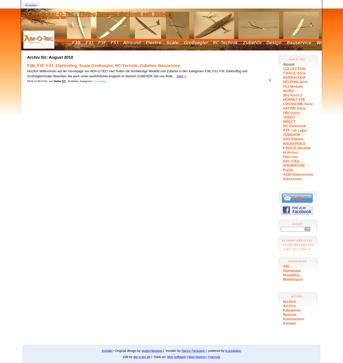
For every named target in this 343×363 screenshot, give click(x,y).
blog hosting (197, 357)
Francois (214, 357)
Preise (288, 170)
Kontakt (289, 323)
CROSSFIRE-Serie (298, 104)
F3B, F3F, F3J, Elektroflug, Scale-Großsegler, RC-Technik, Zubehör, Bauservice (103, 65)
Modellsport (293, 279)
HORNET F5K (294, 100)
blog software (176, 357)
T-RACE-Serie (294, 73)
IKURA (288, 91)
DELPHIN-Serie (295, 82)
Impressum (292, 179)
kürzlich (289, 301)
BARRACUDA (294, 77)
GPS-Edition (293, 139)
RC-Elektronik (294, 126)
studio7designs (151, 351)
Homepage (292, 271)
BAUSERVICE (294, 144)
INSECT (289, 122)
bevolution (233, 351)
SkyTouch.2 (292, 95)
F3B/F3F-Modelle (297, 148)
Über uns (290, 157)
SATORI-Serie (294, 108)
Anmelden (31, 5)
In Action (290, 152)
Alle (286, 266)
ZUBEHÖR (291, 135)
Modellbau (291, 275)
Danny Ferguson (193, 351)
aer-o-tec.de (141, 357)
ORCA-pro (291, 113)
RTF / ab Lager (295, 130)
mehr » (181, 76)
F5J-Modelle (293, 86)
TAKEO (289, 117)
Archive (289, 306)
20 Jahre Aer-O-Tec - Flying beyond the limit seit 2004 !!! (98, 14)
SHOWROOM (293, 165)
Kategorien (292, 310)
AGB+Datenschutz (298, 174)
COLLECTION (294, 69)
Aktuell (289, 64)
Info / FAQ (291, 161)
